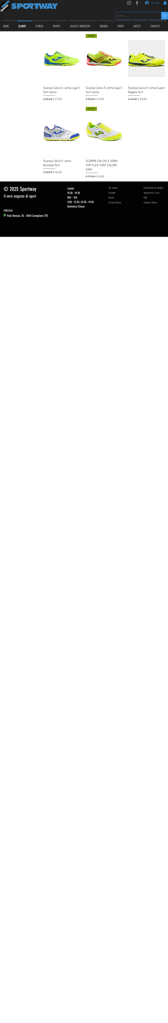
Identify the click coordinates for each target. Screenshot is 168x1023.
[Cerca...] (136, 15)
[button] (106, 25)
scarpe (6, 60)
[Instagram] (129, 3)
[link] (165, 3)
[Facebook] (137, 3)
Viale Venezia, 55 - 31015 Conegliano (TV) (27, 216)
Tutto (5, 56)
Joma (6, 64)
